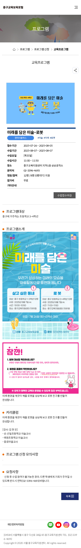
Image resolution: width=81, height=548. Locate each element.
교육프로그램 (61, 49)
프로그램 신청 (41, 49)
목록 (70, 496)
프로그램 (25, 49)
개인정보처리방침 (15, 524)
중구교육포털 (23, 7)
